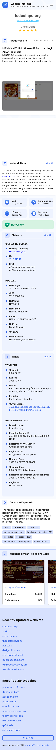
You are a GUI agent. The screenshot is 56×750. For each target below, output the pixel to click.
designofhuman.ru (12, 650)
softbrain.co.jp (10, 626)
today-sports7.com (12, 715)
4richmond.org (10, 691)
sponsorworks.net (12, 655)
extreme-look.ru (11, 720)
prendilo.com (9, 701)
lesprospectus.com (13, 659)
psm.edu (7, 645)
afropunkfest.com (15, 587)
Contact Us (28, 738)
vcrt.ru (6, 631)
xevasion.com (10, 696)
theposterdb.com (12, 640)
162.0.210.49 (15, 259)
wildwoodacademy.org (14, 664)
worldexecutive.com (13, 669)
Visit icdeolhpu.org (28, 20)
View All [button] (49, 163)
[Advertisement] (27, 71)
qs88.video (8, 725)
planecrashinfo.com (13, 687)
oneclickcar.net (11, 706)
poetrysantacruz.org (14, 711)
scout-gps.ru (9, 636)
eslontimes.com (11, 730)
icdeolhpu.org (9, 176)
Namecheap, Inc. (17, 251)
